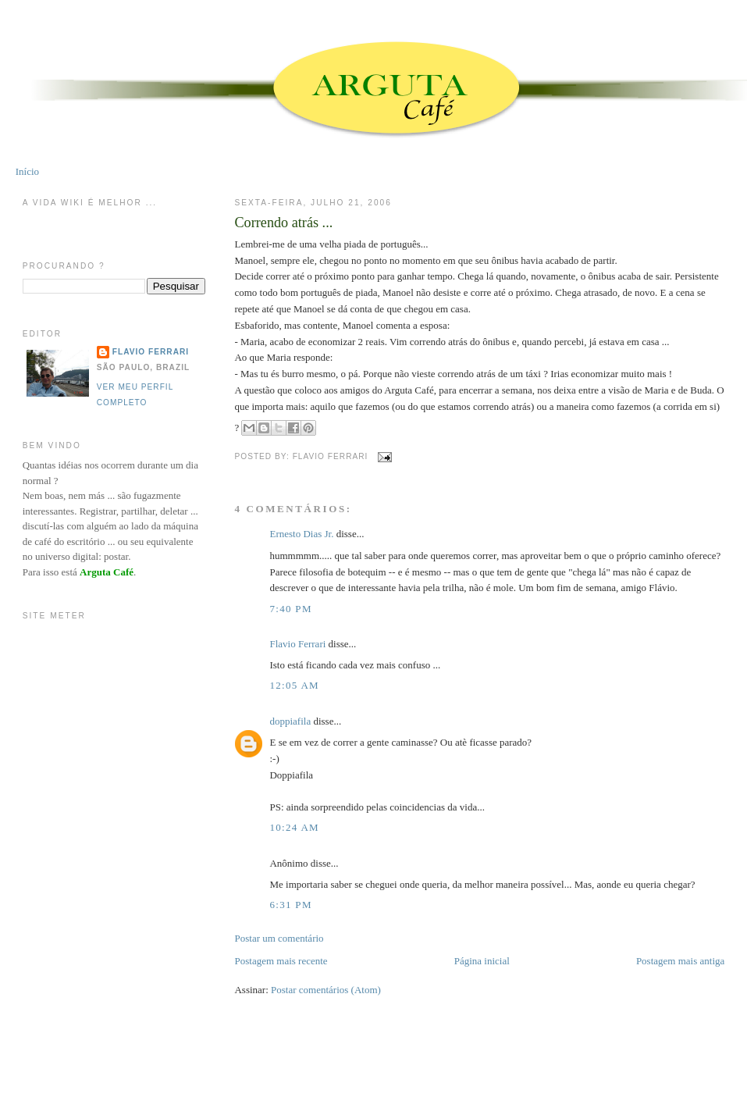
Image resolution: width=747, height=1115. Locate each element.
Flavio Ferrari (297, 644)
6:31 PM (290, 904)
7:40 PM (290, 608)
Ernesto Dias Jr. (301, 534)
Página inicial (482, 961)
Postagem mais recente (280, 961)
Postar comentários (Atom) (326, 990)
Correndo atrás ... (283, 222)
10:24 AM (294, 827)
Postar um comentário (278, 938)
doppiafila (290, 721)
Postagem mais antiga (680, 961)
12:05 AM (294, 685)
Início (27, 171)
